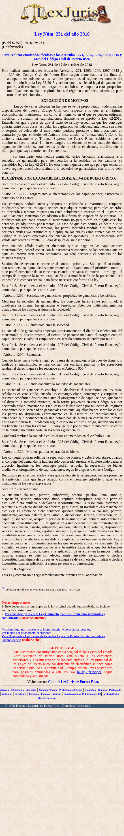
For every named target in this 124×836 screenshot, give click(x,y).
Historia (102, 690)
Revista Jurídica (47, 698)
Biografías (90, 690)
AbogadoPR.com (48, 690)
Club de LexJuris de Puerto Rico (73, 682)
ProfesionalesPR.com (70, 690)
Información (17, 690)
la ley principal (89, 672)
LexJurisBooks (111, 694)
